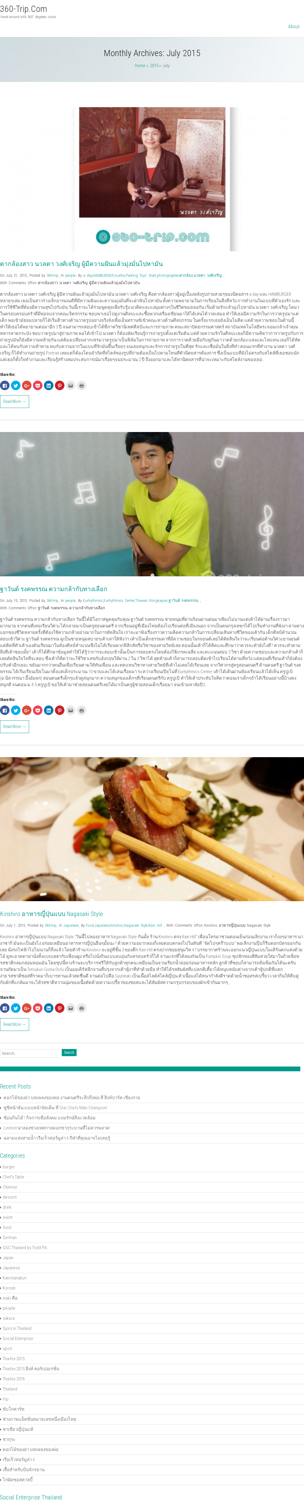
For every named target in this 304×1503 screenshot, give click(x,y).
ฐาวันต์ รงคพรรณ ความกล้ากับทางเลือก (53, 589)
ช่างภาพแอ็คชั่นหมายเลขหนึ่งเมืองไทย (39, 1419)
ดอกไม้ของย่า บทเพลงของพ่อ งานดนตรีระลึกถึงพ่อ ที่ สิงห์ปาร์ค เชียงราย (72, 1097)
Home (140, 65)
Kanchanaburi (15, 1278)
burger (9, 1167)
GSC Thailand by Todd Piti (25, 1247)
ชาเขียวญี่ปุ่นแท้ (18, 1429)
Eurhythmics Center (119, 600)
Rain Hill (155, 925)
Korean (9, 1288)
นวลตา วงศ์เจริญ (208, 275)
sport (7, 1348)
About (294, 26)
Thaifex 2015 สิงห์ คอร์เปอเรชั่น (31, 1368)
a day (87, 275)
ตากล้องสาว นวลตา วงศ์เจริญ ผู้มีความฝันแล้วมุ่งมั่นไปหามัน (81, 264)
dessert (10, 1197)
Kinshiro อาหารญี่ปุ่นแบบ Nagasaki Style (51, 913)
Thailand (10, 1389)
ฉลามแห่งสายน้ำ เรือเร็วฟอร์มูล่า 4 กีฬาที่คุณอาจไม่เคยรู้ (57, 1138)
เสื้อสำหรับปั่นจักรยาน (24, 1469)
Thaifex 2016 (14, 1379)
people (70, 275)
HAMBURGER (103, 275)
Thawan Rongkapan (151, 600)
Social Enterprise (18, 1338)
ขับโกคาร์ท (13, 1409)
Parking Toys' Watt (141, 275)
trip (6, 1399)
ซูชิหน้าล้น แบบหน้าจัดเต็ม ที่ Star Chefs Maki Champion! (55, 1107)
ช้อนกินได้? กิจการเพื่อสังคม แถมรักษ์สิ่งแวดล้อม (50, 1118)
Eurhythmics (93, 600)
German (10, 1237)
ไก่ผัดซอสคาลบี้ (18, 1480)
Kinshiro (116, 925)
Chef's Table (13, 1177)
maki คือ (10, 1298)
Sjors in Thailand (17, 1328)
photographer (167, 275)
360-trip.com (23, 9)
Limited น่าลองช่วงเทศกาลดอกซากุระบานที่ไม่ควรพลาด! (57, 1128)
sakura (9, 1318)
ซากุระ (9, 1439)
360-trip (52, 275)
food (90, 925)
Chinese (10, 1187)
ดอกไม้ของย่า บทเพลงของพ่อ (30, 1449)
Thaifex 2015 (14, 1358)
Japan (8, 1257)
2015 (154, 65)
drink (7, 1207)
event (7, 1217)
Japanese (71, 925)
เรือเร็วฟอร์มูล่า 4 (19, 1459)
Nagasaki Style (136, 925)
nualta (119, 275)
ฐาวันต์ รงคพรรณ (183, 600)
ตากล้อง (186, 275)
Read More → (14, 401)
